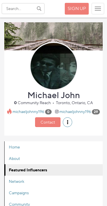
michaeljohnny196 (28, 111)
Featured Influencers (28, 169)
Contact (48, 122)
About (14, 158)
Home (14, 146)
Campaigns (19, 192)
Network (16, 181)
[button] (67, 122)
